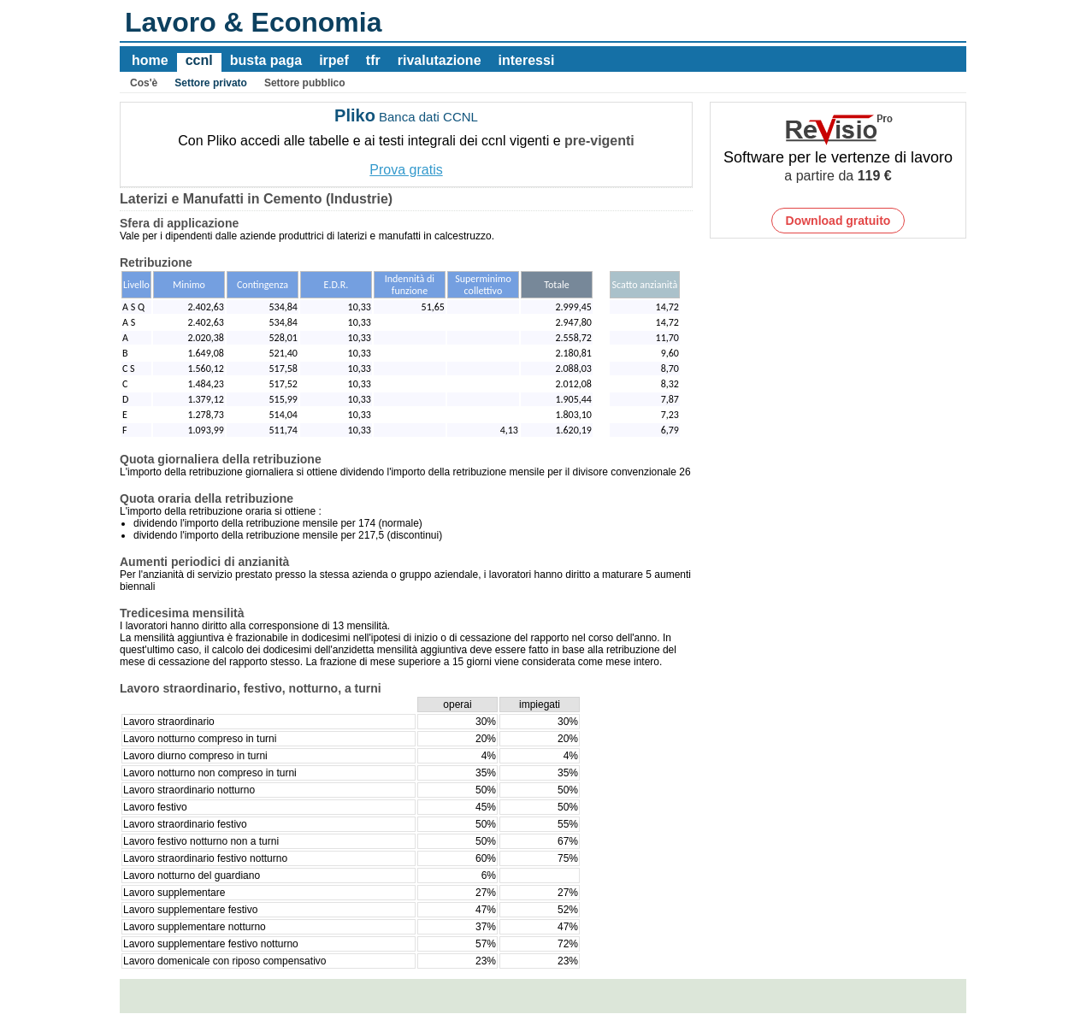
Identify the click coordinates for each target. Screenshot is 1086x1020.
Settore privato (210, 83)
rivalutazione (439, 60)
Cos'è (143, 83)
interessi (527, 60)
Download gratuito (838, 220)
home (150, 60)
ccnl (199, 60)
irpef (334, 60)
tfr (373, 60)
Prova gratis (405, 169)
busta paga (266, 60)
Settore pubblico (304, 83)
